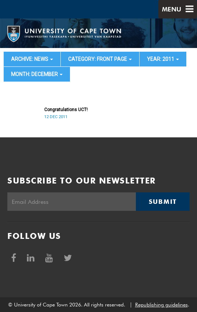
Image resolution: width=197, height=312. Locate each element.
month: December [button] (37, 74)
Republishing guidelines (161, 305)
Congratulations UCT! (66, 109)
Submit (163, 201)
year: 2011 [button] (163, 59)
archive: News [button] (32, 59)
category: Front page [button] (100, 59)
